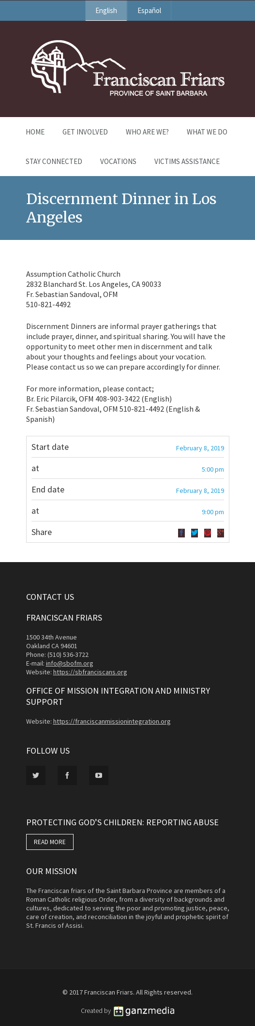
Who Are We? (147, 131)
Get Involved (85, 131)
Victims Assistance (187, 161)
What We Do (207, 131)
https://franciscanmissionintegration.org (112, 721)
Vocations (118, 161)
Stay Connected (54, 161)
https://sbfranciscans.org (90, 672)
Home (35, 131)
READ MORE (50, 842)
